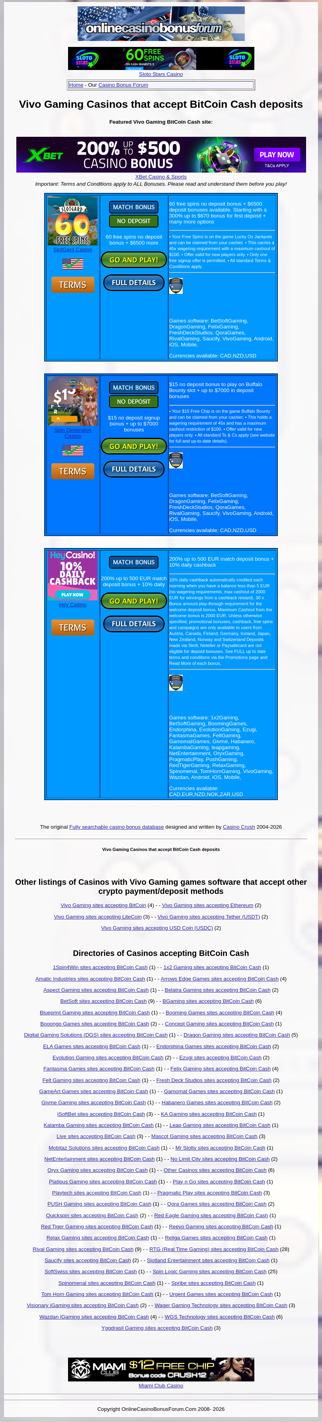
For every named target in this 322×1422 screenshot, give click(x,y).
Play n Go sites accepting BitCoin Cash (219, 1182)
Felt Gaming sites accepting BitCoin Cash (92, 1080)
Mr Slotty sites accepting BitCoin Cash (220, 1148)
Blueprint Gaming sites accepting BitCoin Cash (95, 1013)
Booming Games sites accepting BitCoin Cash (220, 1013)
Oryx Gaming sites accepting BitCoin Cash (97, 1170)
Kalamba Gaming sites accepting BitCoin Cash (99, 1125)
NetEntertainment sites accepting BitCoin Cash (100, 1159)
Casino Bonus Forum (123, 85)
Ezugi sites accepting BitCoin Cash (220, 1058)
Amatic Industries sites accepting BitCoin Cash (90, 979)
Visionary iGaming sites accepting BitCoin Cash (83, 1305)
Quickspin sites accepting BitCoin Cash (92, 1215)
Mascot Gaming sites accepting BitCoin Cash (204, 1136)
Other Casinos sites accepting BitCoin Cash (215, 1170)
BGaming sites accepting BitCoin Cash (208, 1001)
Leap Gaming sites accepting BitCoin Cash (220, 1125)
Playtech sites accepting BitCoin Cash (96, 1193)
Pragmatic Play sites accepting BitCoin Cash (209, 1193)
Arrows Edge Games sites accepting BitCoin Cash (220, 979)
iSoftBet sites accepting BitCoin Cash (101, 1114)
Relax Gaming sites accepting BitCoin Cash (98, 1238)
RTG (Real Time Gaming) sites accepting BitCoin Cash (213, 1249)
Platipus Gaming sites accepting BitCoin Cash (103, 1182)
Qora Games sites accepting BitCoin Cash (217, 1204)
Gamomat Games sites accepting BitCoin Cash (219, 1091)
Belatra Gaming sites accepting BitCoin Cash (218, 990)
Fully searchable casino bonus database (116, 827)
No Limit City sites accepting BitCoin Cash (220, 1159)
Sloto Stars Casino (161, 74)
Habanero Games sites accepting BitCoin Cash (217, 1102)
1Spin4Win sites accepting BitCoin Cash (100, 967)
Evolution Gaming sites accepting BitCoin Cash (108, 1058)
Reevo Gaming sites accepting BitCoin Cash (221, 1227)
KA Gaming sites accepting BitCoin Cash (209, 1114)
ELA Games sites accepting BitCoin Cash (91, 1046)
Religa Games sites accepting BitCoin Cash (216, 1238)
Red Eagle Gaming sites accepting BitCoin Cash (211, 1215)
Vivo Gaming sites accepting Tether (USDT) (209, 917)
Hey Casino (73, 602)
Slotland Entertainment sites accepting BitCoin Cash (208, 1260)
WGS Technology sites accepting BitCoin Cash (220, 1317)
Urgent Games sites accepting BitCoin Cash (221, 1294)
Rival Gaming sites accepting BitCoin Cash (83, 1249)
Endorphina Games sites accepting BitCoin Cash (213, 1046)
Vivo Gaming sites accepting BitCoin (103, 905)
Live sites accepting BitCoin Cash (96, 1136)
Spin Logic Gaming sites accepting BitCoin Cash (210, 1271)
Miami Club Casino (161, 1386)
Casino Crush (239, 827)
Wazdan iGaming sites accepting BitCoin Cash (94, 1317)
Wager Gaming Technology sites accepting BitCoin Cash (220, 1305)
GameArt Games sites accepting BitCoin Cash (93, 1091)
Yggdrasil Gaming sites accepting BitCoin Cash (157, 1328)
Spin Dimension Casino (73, 430)
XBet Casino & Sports (161, 177)
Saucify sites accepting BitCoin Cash (88, 1260)
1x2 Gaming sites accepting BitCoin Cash (212, 967)
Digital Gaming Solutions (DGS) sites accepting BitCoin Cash (96, 1035)
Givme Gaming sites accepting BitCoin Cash (93, 1102)
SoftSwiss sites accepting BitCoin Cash (91, 1271)
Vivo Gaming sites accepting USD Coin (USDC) (157, 928)
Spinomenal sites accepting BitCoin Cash (107, 1283)
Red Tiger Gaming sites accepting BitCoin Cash (97, 1227)
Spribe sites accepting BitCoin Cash (213, 1283)
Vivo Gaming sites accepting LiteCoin (98, 917)
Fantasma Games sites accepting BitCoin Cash (98, 1069)
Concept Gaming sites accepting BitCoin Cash (219, 1024)
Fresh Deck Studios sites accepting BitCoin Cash (214, 1080)
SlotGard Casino (73, 247)
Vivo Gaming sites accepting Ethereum (207, 905)
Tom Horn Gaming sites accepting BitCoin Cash (97, 1294)
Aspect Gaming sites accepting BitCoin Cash (95, 990)
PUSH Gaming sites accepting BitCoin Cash (99, 1204)
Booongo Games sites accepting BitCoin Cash (94, 1024)
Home (76, 85)
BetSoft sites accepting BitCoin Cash (103, 1001)
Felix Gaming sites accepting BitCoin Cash (220, 1069)
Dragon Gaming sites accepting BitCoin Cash (236, 1035)
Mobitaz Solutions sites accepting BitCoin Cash (104, 1148)
